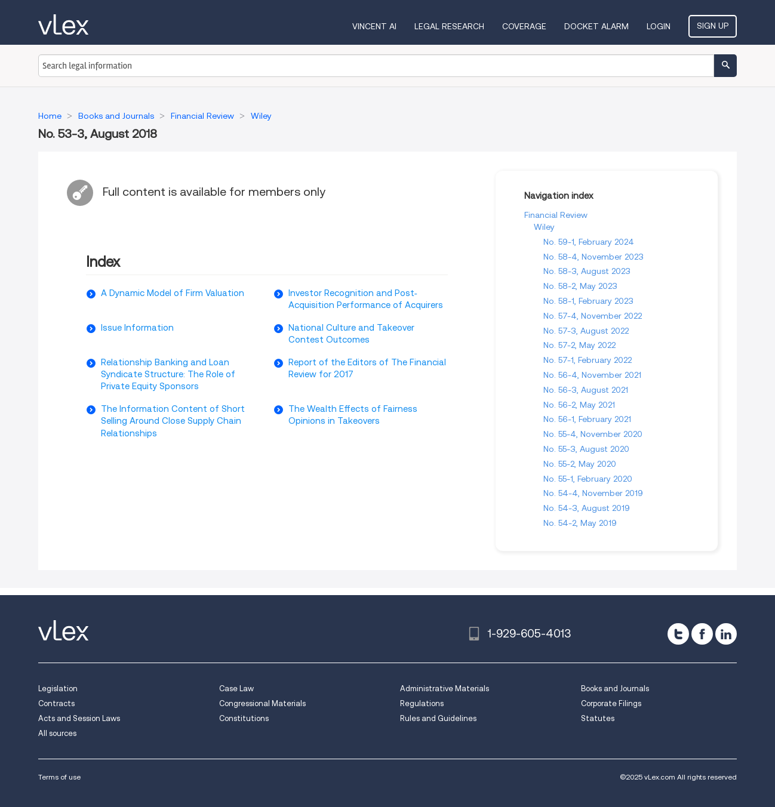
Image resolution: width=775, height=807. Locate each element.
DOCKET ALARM (596, 26)
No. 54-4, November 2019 (593, 493)
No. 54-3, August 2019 (586, 508)
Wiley (544, 227)
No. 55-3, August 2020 (586, 449)
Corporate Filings (611, 703)
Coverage (524, 26)
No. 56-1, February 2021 (587, 419)
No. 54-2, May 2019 (580, 523)
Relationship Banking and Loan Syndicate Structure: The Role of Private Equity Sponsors (168, 375)
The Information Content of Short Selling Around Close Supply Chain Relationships (173, 421)
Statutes (597, 718)
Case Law (236, 688)
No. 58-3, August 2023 (587, 271)
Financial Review (556, 215)
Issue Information (137, 327)
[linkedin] (726, 634)
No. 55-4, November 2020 (592, 434)
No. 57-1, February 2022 (587, 360)
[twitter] (678, 634)
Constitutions (244, 718)
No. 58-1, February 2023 (588, 301)
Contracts (56, 703)
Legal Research (449, 26)
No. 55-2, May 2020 (579, 464)
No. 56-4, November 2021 (592, 375)
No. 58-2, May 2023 (580, 286)
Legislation (58, 688)
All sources (57, 733)
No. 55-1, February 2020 (587, 478)
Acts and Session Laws (79, 718)
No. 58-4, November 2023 (593, 256)
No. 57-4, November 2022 (592, 316)
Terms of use (59, 777)
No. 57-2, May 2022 (579, 345)
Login (659, 26)
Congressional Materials (262, 703)
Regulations (422, 703)
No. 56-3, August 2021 (585, 390)
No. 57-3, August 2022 (586, 330)
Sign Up (712, 25)
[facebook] (702, 634)
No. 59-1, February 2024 (588, 242)
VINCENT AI (374, 26)
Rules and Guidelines (438, 718)
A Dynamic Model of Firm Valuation (172, 293)
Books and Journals (615, 688)
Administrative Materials (444, 688)
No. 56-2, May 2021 (579, 404)
